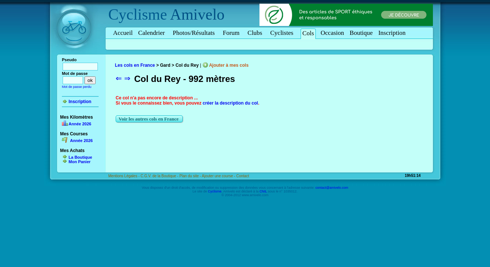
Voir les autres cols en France (149, 119)
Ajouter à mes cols (229, 65)
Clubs (256, 32)
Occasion (332, 32)
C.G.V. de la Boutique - (159, 176)
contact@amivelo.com (331, 187)
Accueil (123, 32)
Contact (242, 176)
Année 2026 (80, 124)
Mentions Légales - (124, 176)
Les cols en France (135, 65)
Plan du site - (190, 176)
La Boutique (80, 157)
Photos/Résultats (195, 32)
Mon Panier (79, 161)
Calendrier (152, 32)
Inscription (392, 32)
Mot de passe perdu (77, 87)
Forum (232, 32)
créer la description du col (230, 103)
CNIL (263, 191)
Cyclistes (283, 32)
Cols (308, 33)
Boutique (361, 32)
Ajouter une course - (219, 176)
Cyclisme (137, 14)
